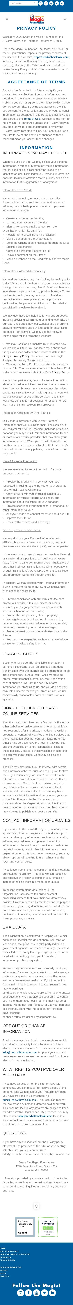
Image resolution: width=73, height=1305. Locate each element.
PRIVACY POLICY (7, 1260)
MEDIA (3, 1273)
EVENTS (4, 1270)
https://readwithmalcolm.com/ (51, 57)
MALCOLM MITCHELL (9, 1251)
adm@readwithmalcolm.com (20, 1052)
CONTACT (4, 1276)
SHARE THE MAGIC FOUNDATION (15, 1254)
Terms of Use (32, 118)
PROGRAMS (5, 1257)
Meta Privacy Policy (57, 372)
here (46, 360)
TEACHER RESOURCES (10, 1267)
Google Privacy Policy (16, 356)
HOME (3, 1248)
